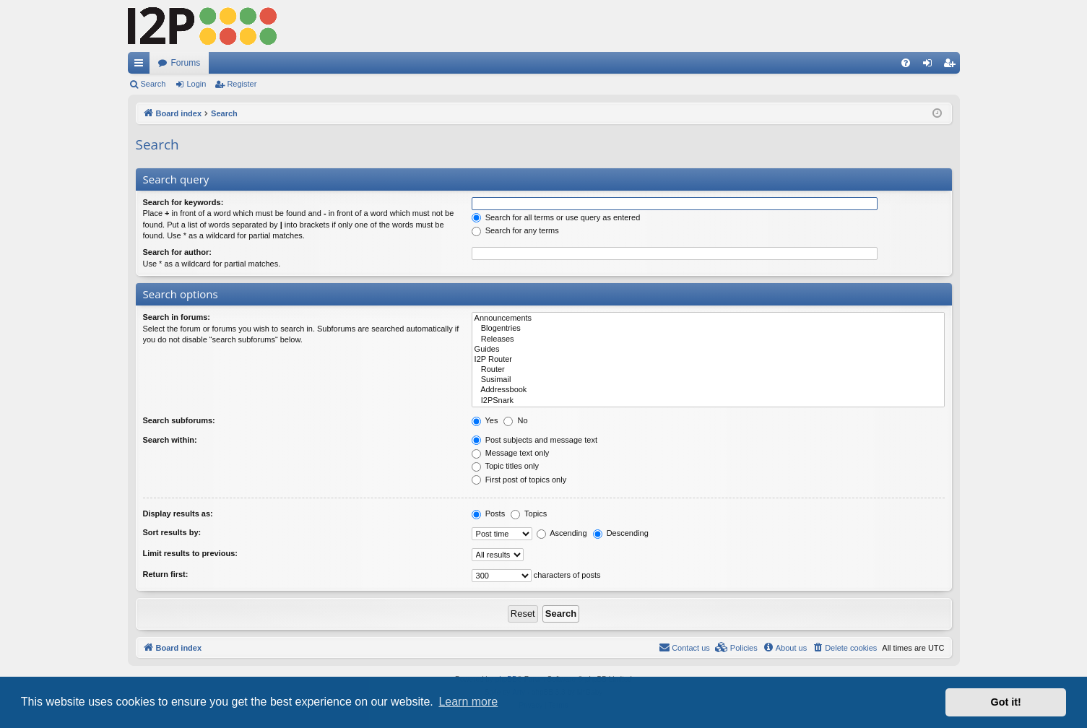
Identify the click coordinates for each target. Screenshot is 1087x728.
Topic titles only (505, 466)
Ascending (562, 533)
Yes (485, 420)
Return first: (166, 574)
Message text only (511, 452)
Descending (621, 533)
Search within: (170, 440)
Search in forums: (177, 317)
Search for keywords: (183, 202)
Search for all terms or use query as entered (556, 217)
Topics (529, 513)
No (515, 420)
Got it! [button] (1006, 702)
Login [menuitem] (929, 66)
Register (241, 83)
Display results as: (178, 513)
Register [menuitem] (951, 66)
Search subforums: (179, 420)
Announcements (708, 318)
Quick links (142, 66)
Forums (186, 63)
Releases (708, 339)
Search (153, 83)
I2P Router (708, 360)
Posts (489, 513)
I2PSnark (708, 401)
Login (196, 83)
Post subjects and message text (534, 440)
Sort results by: (172, 532)
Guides (708, 349)
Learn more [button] (468, 702)
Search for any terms (515, 230)
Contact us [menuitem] (684, 647)
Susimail (708, 380)
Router (708, 370)
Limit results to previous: (190, 553)
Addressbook (708, 390)
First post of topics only (519, 479)
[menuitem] (906, 63)
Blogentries (708, 329)
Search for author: (177, 252)
